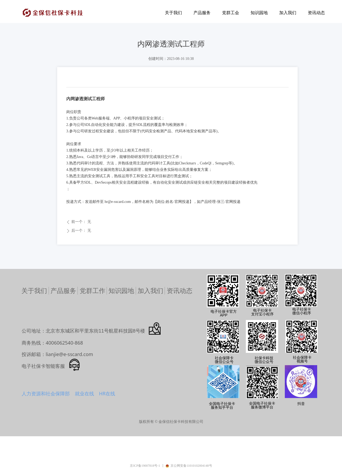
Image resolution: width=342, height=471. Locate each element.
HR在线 (107, 393)
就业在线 (84, 393)
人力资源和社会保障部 (46, 393)
